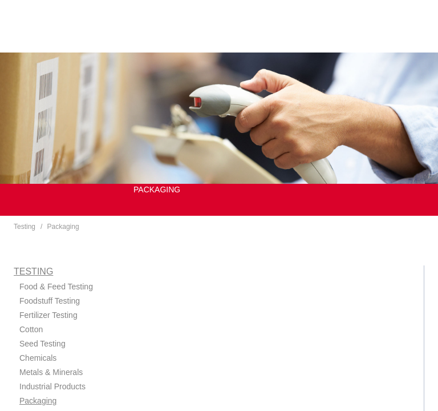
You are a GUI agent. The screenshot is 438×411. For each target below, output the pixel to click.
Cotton (31, 329)
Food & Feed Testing (56, 286)
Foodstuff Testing (49, 300)
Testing (24, 227)
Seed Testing (42, 343)
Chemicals (37, 357)
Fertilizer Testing (48, 315)
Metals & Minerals (51, 372)
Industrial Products (52, 386)
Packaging (63, 227)
